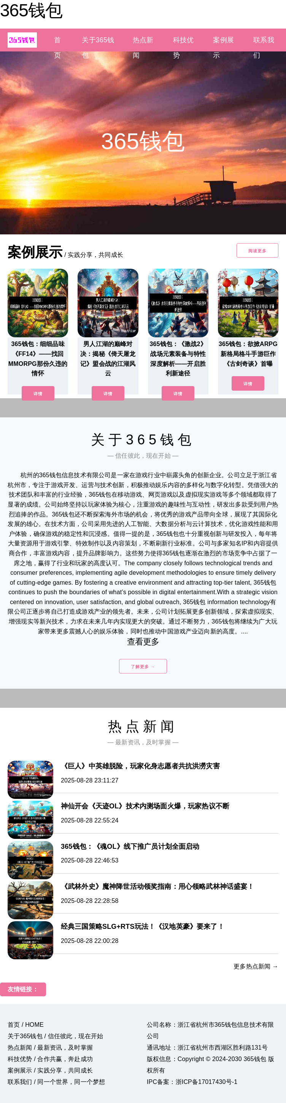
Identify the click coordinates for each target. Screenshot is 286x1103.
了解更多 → (143, 666)
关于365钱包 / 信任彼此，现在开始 (55, 1036)
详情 (38, 393)
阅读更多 (257, 250)
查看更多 (143, 641)
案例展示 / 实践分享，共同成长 (50, 1070)
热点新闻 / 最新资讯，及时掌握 (50, 1047)
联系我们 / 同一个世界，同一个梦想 (56, 1082)
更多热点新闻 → (256, 966)
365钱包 (31, 10)
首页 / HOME (26, 1024)
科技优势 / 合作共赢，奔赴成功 (50, 1059)
